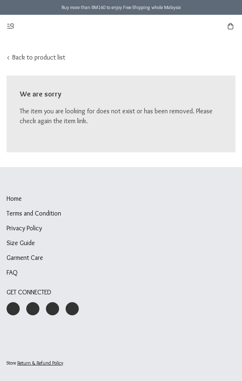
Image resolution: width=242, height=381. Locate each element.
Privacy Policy (24, 228)
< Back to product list (36, 57)
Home (14, 198)
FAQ (12, 272)
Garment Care (25, 258)
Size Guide (21, 243)
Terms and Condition (34, 213)
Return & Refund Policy (40, 363)
